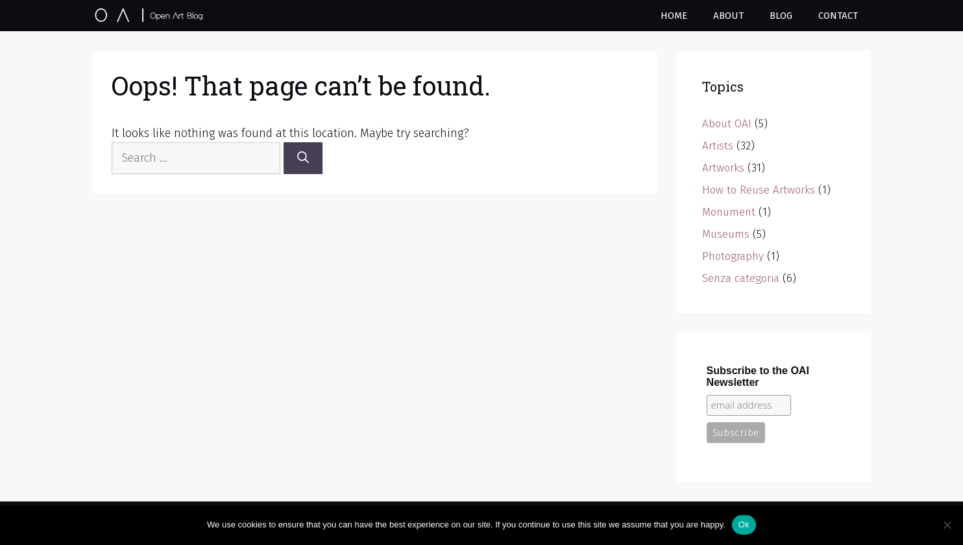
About (728, 15)
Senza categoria (740, 278)
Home (674, 15)
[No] (946, 524)
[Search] (303, 158)
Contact (838, 15)
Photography (733, 256)
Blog (781, 15)
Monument (728, 212)
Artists (717, 146)
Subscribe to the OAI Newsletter (758, 376)
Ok (744, 524)
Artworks (723, 168)
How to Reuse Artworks (758, 190)
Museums (726, 234)
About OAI (726, 124)
